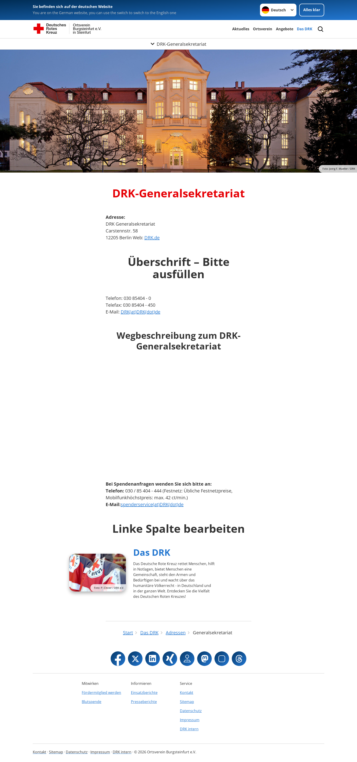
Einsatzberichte (144, 692)
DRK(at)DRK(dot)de (140, 312)
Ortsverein (262, 28)
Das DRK (304, 28)
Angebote (284, 28)
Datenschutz (191, 710)
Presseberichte (144, 701)
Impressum (189, 719)
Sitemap (187, 701)
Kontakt (186, 692)
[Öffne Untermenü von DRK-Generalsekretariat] (178, 43)
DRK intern (189, 728)
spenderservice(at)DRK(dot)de (152, 504)
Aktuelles (240, 28)
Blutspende (91, 701)
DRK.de (152, 237)
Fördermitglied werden (101, 692)
